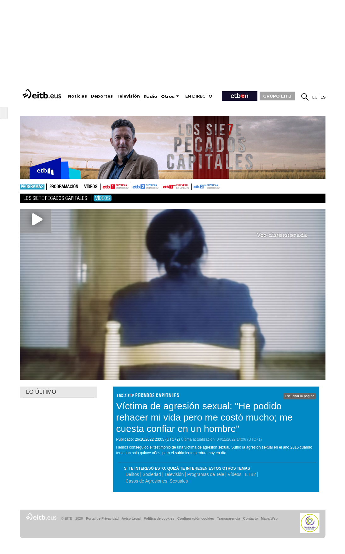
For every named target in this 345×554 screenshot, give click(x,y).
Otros (168, 96)
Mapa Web (269, 518)
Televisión (174, 474)
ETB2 (145, 187)
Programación (63, 186)
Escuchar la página (299, 396)
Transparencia (228, 518)
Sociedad (151, 474)
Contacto (250, 518)
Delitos (132, 474)
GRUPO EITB (277, 96)
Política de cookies (159, 518)
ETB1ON (164, 186)
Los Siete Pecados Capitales (55, 198)
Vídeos (90, 186)
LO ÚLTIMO (41, 392)
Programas (32, 186)
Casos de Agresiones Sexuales (157, 480)
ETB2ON (194, 186)
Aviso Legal (131, 518)
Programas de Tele (205, 474)
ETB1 (115, 187)
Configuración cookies (195, 518)
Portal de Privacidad (102, 518)
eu (315, 97)
